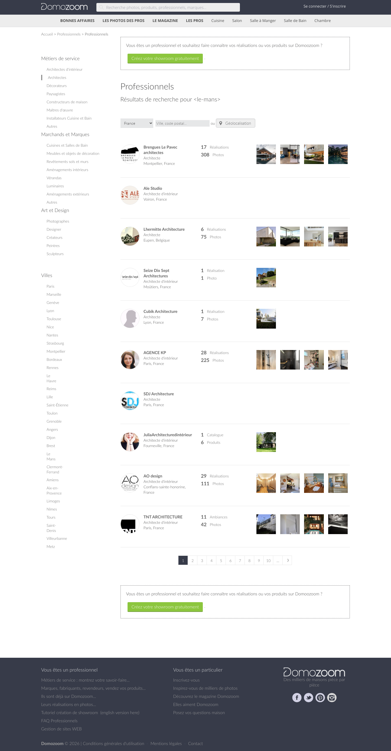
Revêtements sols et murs (67, 161)
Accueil (47, 34)
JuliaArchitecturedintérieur (168, 435)
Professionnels (69, 34)
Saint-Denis (51, 528)
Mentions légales (167, 743)
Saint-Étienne (58, 404)
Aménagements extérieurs (68, 194)
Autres (52, 126)
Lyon (50, 310)
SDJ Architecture (159, 394)
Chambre (322, 20)
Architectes (57, 77)
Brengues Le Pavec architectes (160, 149)
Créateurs (55, 237)
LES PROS (194, 20)
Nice (50, 326)
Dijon (51, 437)
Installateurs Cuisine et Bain (69, 118)
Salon (237, 20)
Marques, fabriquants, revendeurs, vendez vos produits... (93, 688)
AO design (153, 476)
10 (268, 560)
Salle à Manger (263, 20)
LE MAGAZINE (165, 20)
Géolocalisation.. (235, 123)
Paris (50, 286)
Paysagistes (56, 93)
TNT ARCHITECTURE (163, 517)
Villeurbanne (57, 538)
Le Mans (51, 456)
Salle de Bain (295, 20)
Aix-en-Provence (54, 490)
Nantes (52, 335)
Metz (51, 546)
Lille (50, 396)
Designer (54, 229)
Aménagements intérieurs (67, 169)
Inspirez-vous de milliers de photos (205, 688)
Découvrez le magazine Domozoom (206, 696)
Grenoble (54, 421)
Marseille (54, 294)
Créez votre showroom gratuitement (165, 58)
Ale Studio (153, 188)
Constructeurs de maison (67, 101)
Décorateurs (57, 85)
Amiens (52, 479)
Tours (51, 517)
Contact (195, 743)
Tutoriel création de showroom (69, 712)
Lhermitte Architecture (164, 229)
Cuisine (217, 20)
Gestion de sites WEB (61, 729)
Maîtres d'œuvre (60, 110)
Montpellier (56, 351)
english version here (119, 712)
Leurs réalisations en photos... (68, 704)
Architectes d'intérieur (65, 69)
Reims (51, 388)
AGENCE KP (155, 352)
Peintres (53, 245)
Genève (53, 302)
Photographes (58, 221)
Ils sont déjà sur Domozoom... (68, 696)
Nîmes (52, 509)
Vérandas (54, 177)
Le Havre (51, 378)
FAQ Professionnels (59, 721)
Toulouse (54, 318)
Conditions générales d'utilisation (114, 743)
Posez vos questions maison (199, 712)
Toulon (52, 413)
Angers (52, 429)
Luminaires (55, 185)
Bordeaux (54, 359)
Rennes (52, 367)
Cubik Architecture (160, 311)
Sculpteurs (55, 253)
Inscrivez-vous (186, 680)
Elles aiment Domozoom (196, 704)
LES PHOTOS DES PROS (124, 20)
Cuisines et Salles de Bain (67, 145)
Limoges (53, 500)
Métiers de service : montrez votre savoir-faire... (85, 680)
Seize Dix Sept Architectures (156, 273)
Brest (51, 445)
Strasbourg (55, 343)
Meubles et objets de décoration (73, 153)
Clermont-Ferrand (55, 469)
